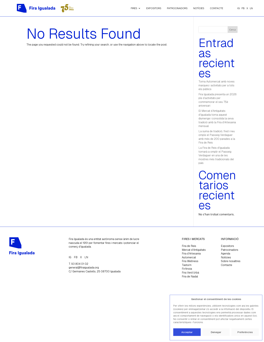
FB (243, 8)
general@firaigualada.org (84, 267)
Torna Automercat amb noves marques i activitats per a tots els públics (217, 85)
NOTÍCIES (198, 8)
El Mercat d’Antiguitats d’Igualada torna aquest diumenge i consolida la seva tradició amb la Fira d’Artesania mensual (217, 118)
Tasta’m (186, 265)
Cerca (232, 29)
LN (251, 8)
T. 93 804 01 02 (78, 264)
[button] (257, 299)
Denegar (216, 332)
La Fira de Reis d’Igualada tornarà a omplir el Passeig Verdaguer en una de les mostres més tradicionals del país (216, 155)
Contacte (226, 265)
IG (238, 8)
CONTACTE (216, 8)
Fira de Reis (189, 246)
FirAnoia (187, 268)
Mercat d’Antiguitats (194, 250)
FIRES (134, 8)
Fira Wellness (190, 261)
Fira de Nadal (190, 276)
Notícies (226, 257)
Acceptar (187, 332)
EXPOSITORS (153, 8)
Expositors (227, 246)
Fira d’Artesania (191, 253)
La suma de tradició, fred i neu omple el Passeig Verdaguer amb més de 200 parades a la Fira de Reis (217, 137)
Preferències (245, 332)
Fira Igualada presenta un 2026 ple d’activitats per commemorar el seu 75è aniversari (218, 100)
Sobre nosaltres (230, 261)
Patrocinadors (229, 250)
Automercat (189, 257)
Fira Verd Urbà (190, 272)
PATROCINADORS (177, 8)
